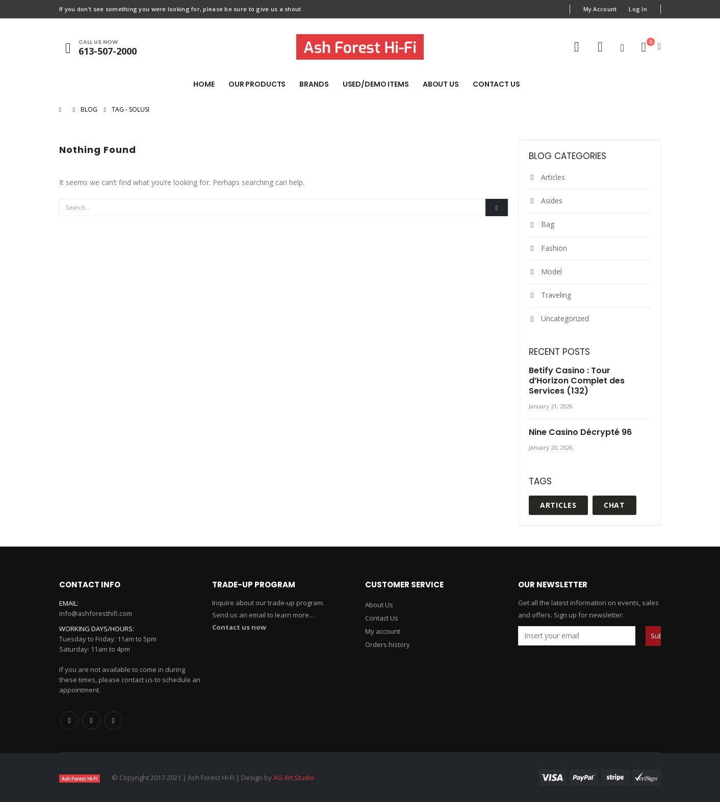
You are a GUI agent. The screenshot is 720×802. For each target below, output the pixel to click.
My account (382, 631)
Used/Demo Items (376, 84)
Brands (313, 84)
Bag (547, 224)
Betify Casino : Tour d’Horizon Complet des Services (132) (577, 381)
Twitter (91, 720)
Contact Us (496, 84)
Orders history (387, 644)
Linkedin (113, 720)
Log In (638, 9)
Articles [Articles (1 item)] (558, 505)
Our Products (257, 84)
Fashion (554, 248)
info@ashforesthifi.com (95, 613)
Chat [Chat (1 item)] (614, 505)
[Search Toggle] (621, 47)
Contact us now (239, 627)
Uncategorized (565, 318)
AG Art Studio (293, 777)
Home (204, 84)
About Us (441, 84)
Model (551, 271)
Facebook (69, 720)
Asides (551, 200)
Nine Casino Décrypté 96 (580, 432)
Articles (553, 177)
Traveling (556, 295)
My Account (600, 9)
